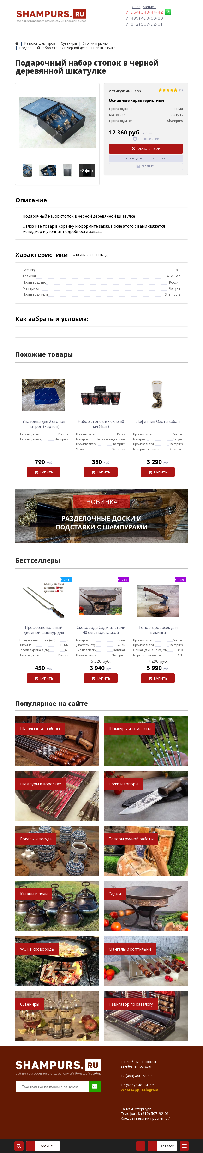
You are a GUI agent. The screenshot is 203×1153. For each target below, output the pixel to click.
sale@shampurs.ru (136, 1066)
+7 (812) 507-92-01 (143, 24)
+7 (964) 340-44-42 (143, 12)
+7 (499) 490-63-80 (143, 18)
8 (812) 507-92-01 (153, 1113)
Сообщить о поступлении (146, 158)
